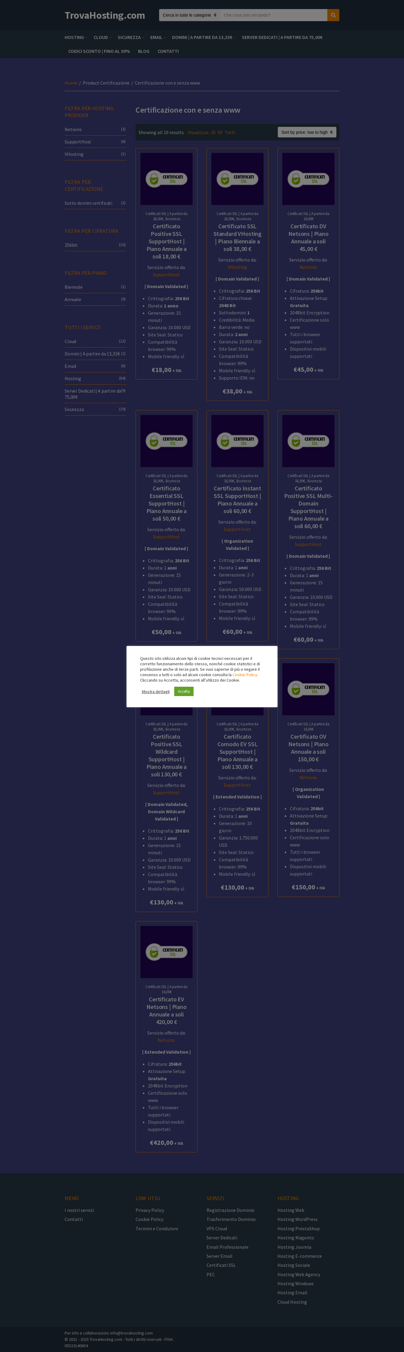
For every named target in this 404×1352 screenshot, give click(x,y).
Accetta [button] (184, 691)
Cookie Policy (244, 674)
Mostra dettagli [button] (156, 691)
